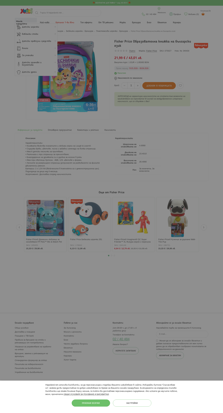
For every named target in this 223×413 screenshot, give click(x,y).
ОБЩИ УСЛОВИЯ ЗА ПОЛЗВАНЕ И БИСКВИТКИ (86, 394)
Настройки (132, 403)
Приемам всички (91, 403)
